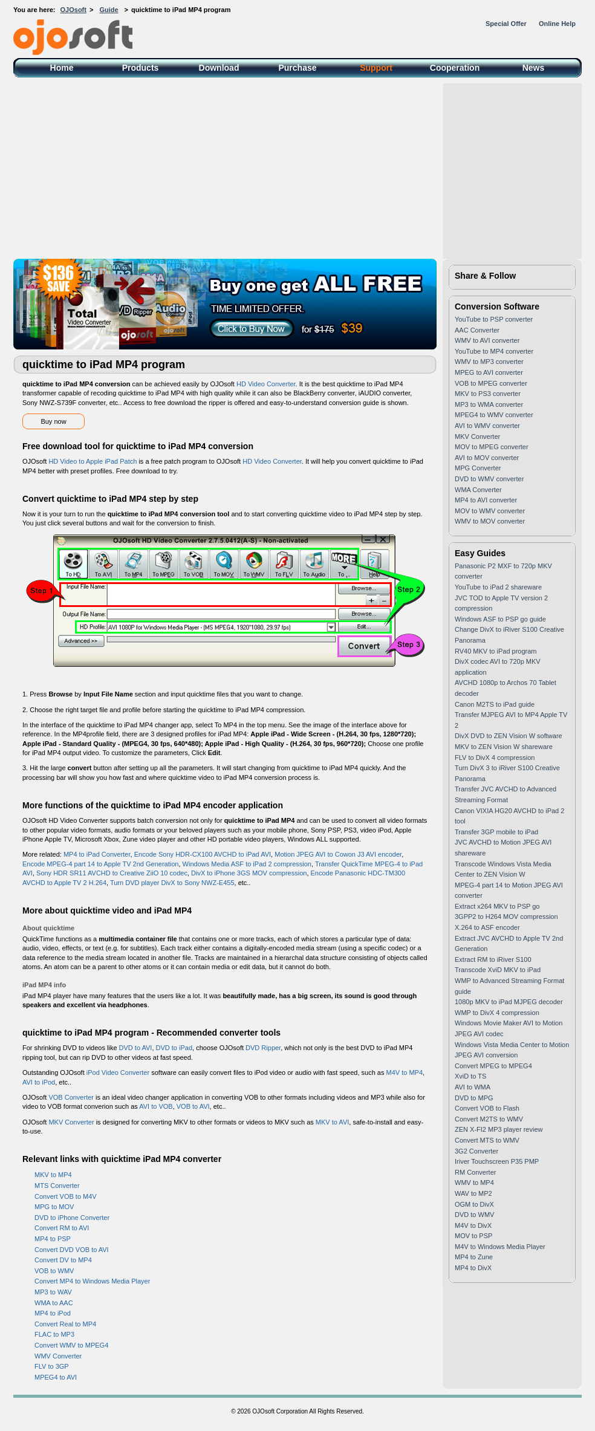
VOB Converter (71, 1097)
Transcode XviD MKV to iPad (498, 969)
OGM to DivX (474, 1204)
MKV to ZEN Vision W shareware (504, 746)
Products (140, 68)
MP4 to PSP (52, 1238)
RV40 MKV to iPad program (496, 651)
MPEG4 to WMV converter (494, 414)
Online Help (557, 23)
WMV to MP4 (474, 1182)
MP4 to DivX (473, 1267)
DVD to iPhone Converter (71, 1217)
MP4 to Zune (474, 1257)
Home (62, 68)
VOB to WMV (54, 1270)
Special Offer (506, 23)
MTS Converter (57, 1185)
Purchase (297, 68)
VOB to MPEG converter (491, 383)
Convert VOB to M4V (65, 1196)
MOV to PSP (473, 1235)
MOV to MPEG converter (491, 446)
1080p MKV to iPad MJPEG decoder (509, 1001)
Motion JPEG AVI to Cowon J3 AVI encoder (338, 854)
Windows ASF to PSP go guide (500, 619)
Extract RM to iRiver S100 (493, 959)
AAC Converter (477, 330)
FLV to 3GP (51, 1366)
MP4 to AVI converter (486, 500)
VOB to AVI (193, 1106)
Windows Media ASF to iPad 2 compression (247, 864)
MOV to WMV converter (490, 510)
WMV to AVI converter (487, 340)
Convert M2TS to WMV (489, 1119)
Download (219, 68)
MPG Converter (478, 468)
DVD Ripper (263, 1047)
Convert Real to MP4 (65, 1324)
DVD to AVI (135, 1047)
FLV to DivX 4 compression (495, 757)
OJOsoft (73, 9)
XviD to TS (470, 1076)
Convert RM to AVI (61, 1227)
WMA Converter (478, 489)
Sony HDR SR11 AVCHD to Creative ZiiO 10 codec (111, 873)
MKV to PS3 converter (488, 393)
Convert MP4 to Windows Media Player (92, 1281)
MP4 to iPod (52, 1313)
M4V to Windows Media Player (500, 1246)
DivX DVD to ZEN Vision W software (508, 735)
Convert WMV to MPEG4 (71, 1345)
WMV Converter (58, 1356)
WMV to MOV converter (490, 521)
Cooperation (455, 68)
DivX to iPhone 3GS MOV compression (249, 873)
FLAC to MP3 (54, 1334)
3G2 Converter (476, 1151)
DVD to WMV (474, 1214)
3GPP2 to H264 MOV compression (506, 916)
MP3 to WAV (53, 1292)
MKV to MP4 (53, 1174)
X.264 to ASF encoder (487, 927)
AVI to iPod (38, 1082)
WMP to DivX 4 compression (497, 1012)
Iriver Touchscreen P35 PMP (497, 1161)
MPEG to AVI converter (489, 372)
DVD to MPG (474, 1098)
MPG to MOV (54, 1206)
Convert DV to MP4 (63, 1260)
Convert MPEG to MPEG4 (493, 1065)
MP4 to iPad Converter (97, 854)
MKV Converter (71, 1122)
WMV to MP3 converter (489, 361)
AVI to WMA (472, 1087)
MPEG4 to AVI (55, 1377)
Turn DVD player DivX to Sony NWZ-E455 (172, 882)
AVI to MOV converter (487, 457)
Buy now (53, 421)
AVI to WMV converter (487, 425)
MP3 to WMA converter (489, 404)
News (533, 68)
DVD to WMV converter (489, 478)
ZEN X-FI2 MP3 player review (498, 1129)
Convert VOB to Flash (487, 1108)
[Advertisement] (297, 168)
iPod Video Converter (117, 1072)
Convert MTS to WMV (487, 1140)
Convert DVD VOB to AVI (71, 1249)
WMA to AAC (53, 1302)
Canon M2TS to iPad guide (495, 704)
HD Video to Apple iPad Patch (92, 461)
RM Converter (475, 1172)
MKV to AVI (332, 1122)
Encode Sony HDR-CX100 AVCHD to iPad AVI (202, 854)
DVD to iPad (174, 1047)
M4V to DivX (473, 1225)
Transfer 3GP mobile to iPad (496, 832)
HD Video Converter (266, 384)
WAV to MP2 (473, 1193)
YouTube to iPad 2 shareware (498, 587)
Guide (108, 9)
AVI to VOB (155, 1106)
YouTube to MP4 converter (494, 351)
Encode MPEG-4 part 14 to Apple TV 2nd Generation (100, 864)
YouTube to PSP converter (494, 319)
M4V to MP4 (404, 1072)
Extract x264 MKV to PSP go (497, 906)
